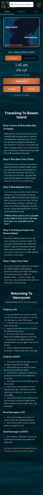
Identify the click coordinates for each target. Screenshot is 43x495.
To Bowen (13, 58)
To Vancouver (29, 58)
